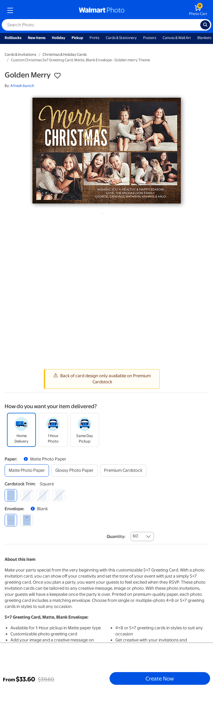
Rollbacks (13, 38)
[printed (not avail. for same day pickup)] (27, 520)
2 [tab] (110, 213)
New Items (36, 38)
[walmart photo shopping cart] (198, 10)
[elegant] (43, 495)
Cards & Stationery (121, 38)
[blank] (11, 520)
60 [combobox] (135, 536)
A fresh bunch (22, 86)
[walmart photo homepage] (102, 10)
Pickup (77, 38)
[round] (27, 495)
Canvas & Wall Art (177, 38)
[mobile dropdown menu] (10, 10)
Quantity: (116, 536)
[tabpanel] (106, 150)
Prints (94, 38)
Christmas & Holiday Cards (65, 54)
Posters (149, 38)
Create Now (159, 678)
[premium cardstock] (123, 470)
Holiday (58, 38)
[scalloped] (59, 495)
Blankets (204, 38)
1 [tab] (101, 213)
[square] (11, 495)
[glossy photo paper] (74, 470)
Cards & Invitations (20, 54)
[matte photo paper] (27, 470)
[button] (57, 76)
